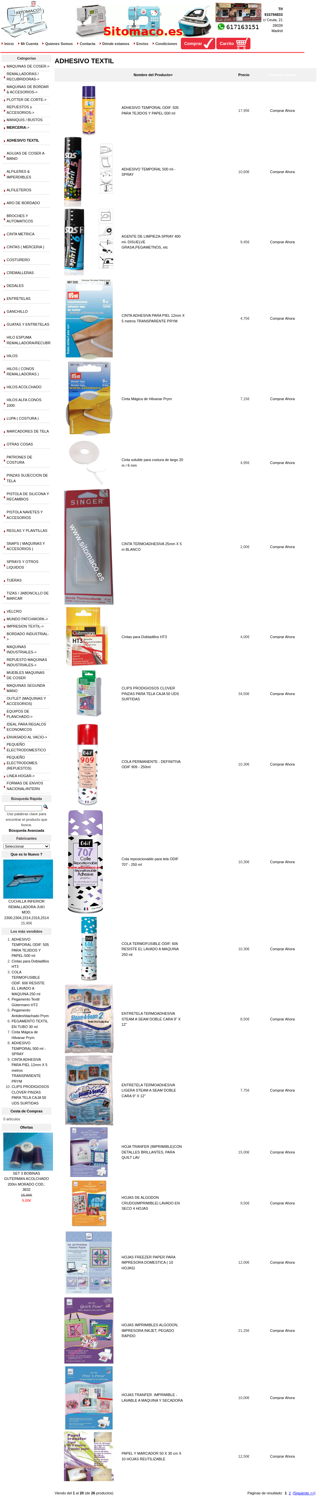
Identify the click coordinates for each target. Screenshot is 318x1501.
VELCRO (14, 611)
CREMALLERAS (20, 273)
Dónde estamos (116, 44)
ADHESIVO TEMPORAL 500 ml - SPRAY (29, 1048)
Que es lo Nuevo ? (26, 854)
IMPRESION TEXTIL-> (25, 626)
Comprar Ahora (282, 111)
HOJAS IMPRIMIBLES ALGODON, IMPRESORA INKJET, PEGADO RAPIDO (150, 1330)
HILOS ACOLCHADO (24, 387)
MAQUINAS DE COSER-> (28, 66)
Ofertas (26, 1127)
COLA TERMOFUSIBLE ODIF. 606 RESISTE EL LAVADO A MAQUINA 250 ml (150, 949)
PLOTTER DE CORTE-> (27, 100)
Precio (243, 75)
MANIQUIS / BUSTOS (25, 120)
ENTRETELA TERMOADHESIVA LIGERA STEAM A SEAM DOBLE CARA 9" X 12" (149, 1090)
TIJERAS (14, 580)
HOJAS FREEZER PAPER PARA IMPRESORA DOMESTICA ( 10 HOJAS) (148, 1262)
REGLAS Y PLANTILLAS (27, 531)
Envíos (142, 44)
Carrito (227, 43)
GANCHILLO (17, 311)
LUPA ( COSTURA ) (23, 418)
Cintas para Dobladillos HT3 (144, 637)
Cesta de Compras (27, 1111)
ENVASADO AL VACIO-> (27, 737)
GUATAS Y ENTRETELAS (28, 324)
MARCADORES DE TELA (28, 431)
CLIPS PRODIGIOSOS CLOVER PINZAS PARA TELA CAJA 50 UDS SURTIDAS (150, 693)
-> (18, 127)
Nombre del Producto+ (153, 75)
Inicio (9, 44)
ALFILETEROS (19, 190)
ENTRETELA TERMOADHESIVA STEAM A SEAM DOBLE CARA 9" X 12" (151, 1018)
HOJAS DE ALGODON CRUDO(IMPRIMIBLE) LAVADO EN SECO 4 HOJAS (151, 1203)
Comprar (193, 43)
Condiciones (166, 44)
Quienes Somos (59, 44)
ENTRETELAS (18, 299)
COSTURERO (18, 260)
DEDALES (15, 286)
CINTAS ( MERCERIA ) (25, 247)
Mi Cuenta (29, 44)
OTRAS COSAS (20, 444)
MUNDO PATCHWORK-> (27, 619)
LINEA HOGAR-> (21, 776)
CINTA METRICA (20, 234)
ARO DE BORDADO (23, 203)
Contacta (87, 44)
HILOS (12, 356)
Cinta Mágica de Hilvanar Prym (147, 399)
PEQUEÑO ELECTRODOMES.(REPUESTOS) (22, 762)
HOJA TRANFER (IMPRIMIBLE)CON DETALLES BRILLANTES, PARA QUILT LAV (152, 1152)
